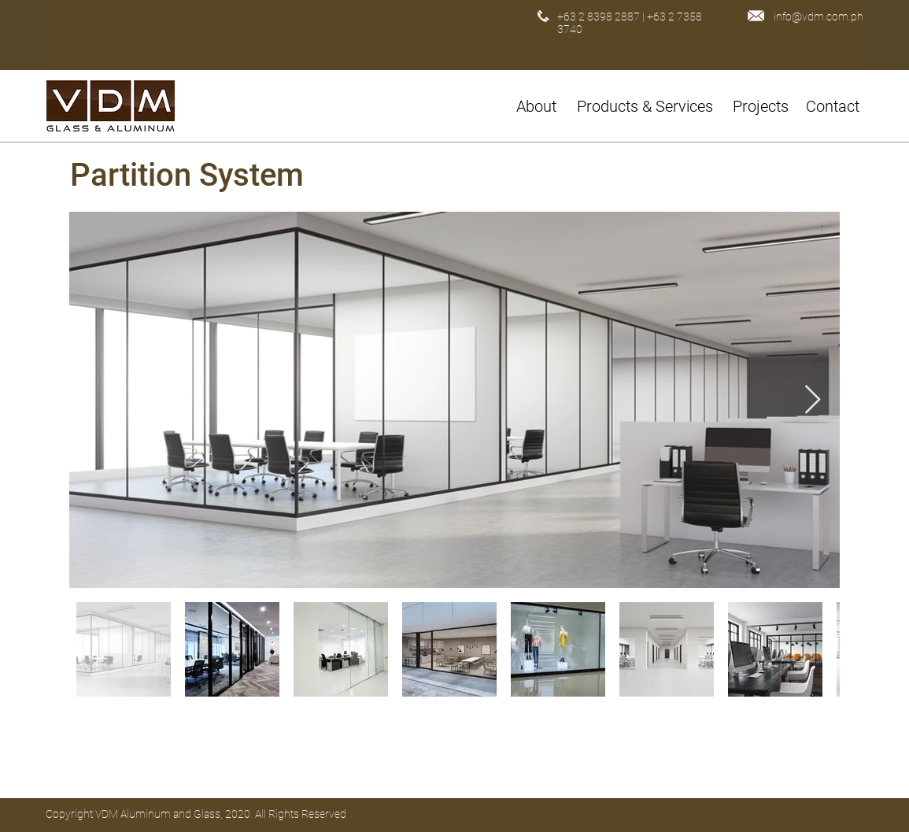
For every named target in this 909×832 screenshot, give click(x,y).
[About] (538, 106)
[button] (647, 106)
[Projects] (761, 106)
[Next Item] (813, 400)
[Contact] (834, 106)
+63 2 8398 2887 (598, 16)
